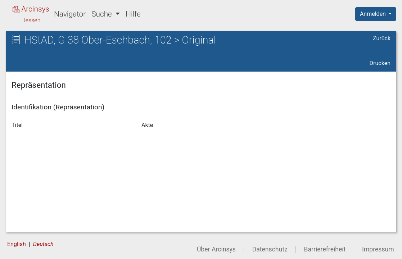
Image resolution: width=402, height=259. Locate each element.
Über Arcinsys (216, 249)
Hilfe (133, 14)
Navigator (70, 14)
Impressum (378, 249)
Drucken (380, 63)
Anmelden (373, 13)
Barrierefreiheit (325, 249)
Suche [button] (102, 14)
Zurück (381, 38)
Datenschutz (270, 249)
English (16, 244)
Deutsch (43, 244)
